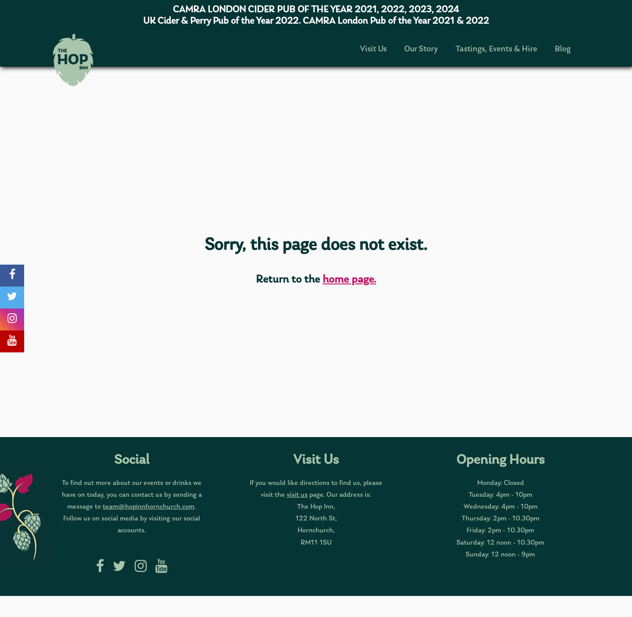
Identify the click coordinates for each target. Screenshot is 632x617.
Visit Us (373, 49)
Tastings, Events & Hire (496, 49)
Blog (563, 49)
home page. (349, 279)
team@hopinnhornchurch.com (148, 506)
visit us (297, 495)
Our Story (421, 49)
